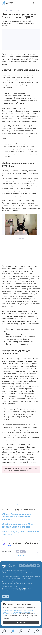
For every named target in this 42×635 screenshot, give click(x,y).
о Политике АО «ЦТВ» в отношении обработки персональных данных (19, 612)
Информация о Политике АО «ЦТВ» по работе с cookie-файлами (19, 609)
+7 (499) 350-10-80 (20, 590)
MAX (9, 545)
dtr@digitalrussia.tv (26, 588)
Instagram (21, 505)
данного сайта (21, 609)
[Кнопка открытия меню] (39, 3)
